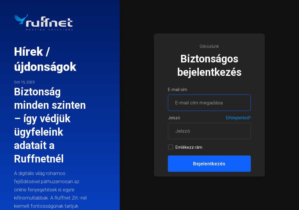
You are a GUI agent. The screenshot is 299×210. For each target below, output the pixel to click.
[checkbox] (170, 147)
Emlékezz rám (185, 147)
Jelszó (174, 118)
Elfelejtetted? (238, 118)
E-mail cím (177, 89)
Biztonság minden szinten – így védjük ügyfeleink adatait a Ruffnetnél (50, 125)
